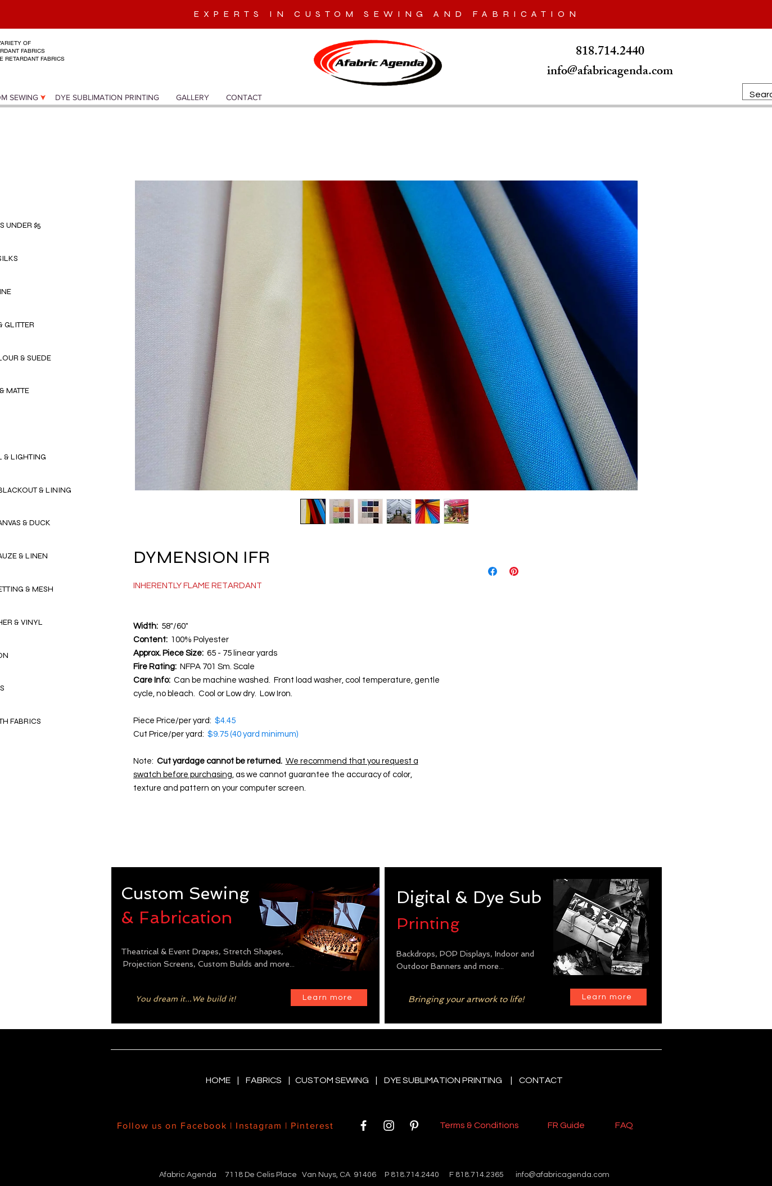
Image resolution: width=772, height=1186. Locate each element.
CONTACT (541, 1080)
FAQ (624, 1125)
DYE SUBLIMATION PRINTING (444, 1080)
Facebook (203, 1125)
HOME (219, 1080)
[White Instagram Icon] (389, 1126)
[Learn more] (329, 997)
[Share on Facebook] (492, 571)
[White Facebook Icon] (363, 1126)
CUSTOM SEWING (333, 1080)
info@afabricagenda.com (563, 1175)
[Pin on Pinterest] (514, 571)
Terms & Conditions (481, 1125)
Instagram (259, 1125)
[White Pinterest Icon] (414, 1126)
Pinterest (311, 1125)
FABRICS (264, 1080)
